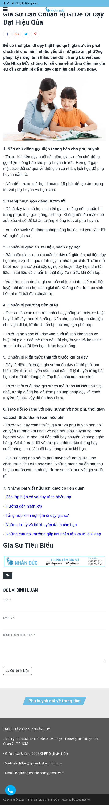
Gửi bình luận (17, 671)
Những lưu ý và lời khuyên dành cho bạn (41, 525)
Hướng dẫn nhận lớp (23, 506)
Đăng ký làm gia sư (26, 3)
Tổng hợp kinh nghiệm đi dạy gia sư (37, 515)
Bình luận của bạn (19, 635)
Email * (9, 617)
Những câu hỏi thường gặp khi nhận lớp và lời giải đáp (53, 534)
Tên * (7, 600)
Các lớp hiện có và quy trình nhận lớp (38, 497)
